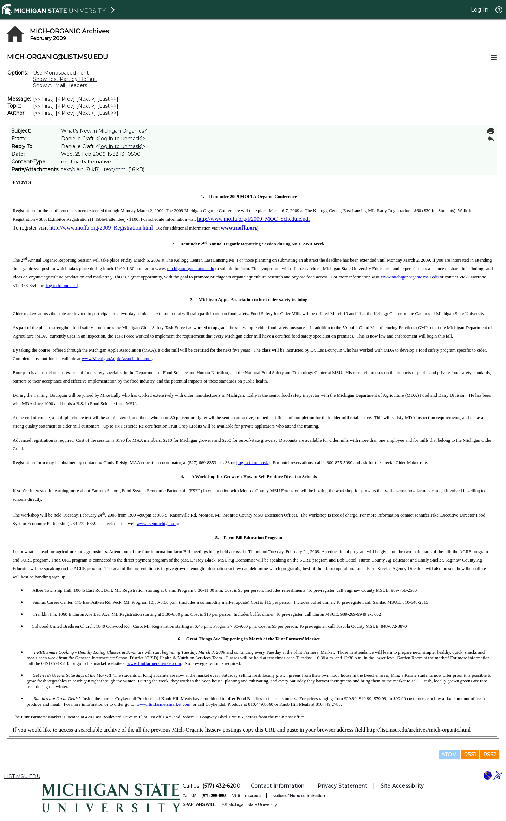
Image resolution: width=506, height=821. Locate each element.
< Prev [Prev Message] (65, 99)
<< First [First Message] (43, 99)
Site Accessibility (402, 786)
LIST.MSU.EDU (22, 776)
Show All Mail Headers (60, 85)
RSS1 (470, 754)
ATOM (449, 754)
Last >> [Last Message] (108, 99)
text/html (115, 169)
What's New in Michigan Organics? (104, 131)
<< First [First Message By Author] (43, 113)
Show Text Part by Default (65, 79)
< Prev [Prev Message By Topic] (65, 106)
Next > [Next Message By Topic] (86, 106)
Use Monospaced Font (61, 73)
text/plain (72, 169)
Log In (479, 9)
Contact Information (278, 786)
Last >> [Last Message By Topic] (108, 106)
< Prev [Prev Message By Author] (65, 113)
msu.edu (253, 795)
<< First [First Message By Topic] (43, 106)
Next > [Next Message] (86, 99)
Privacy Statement (342, 786)
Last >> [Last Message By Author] (108, 113)
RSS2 (489, 754)
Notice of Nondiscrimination (298, 795)
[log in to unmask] (120, 138)
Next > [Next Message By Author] (86, 113)
